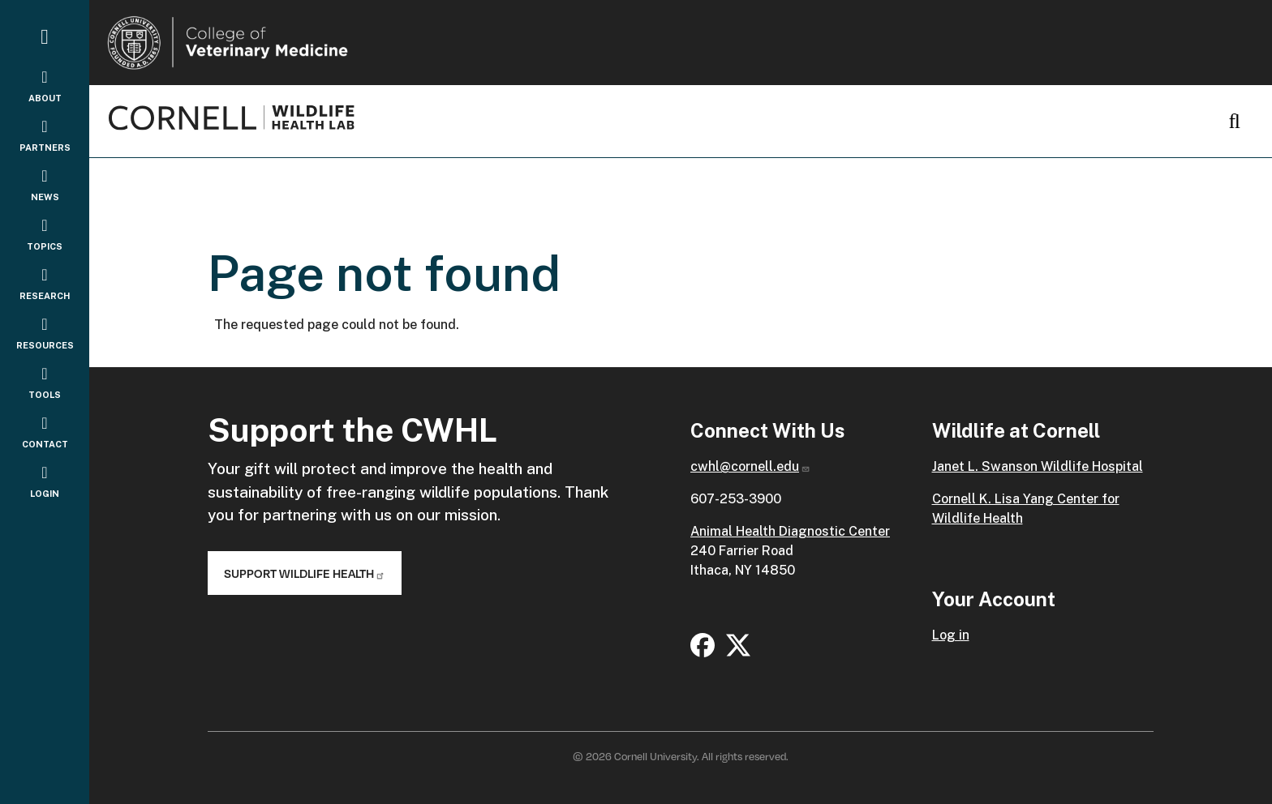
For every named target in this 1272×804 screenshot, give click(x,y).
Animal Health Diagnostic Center (790, 531)
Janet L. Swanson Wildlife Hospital (1037, 466)
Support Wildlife (304, 573)
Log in (950, 635)
